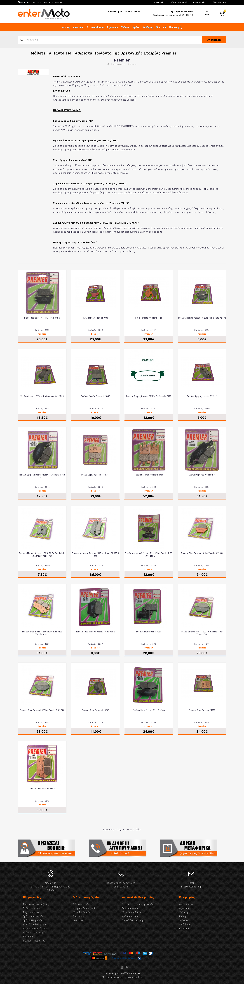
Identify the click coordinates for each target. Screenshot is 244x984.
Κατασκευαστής (119, 64)
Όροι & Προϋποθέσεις (35, 928)
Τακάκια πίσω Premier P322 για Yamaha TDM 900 (42, 710)
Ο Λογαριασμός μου (83, 904)
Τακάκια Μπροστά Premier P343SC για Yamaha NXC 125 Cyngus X (148, 554)
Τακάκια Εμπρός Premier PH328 (148, 474)
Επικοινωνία (199, 2)
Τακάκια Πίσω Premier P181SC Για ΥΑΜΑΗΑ (95, 631)
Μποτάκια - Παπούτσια (134, 912)
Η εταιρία (28, 936)
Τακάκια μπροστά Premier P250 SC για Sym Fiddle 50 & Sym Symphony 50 (42, 554)
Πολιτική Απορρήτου (34, 940)
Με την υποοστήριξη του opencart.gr (122, 977)
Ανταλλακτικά (80, 27)
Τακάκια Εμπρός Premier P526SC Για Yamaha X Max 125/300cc (42, 476)
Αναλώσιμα (97, 27)
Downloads (79, 920)
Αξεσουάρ (112, 27)
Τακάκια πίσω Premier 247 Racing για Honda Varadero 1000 (42, 633)
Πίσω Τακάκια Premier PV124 (148, 318)
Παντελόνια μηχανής (133, 920)
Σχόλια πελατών (218, 2)
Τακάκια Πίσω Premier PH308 (202, 710)
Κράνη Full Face (130, 916)
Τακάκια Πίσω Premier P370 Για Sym (148, 710)
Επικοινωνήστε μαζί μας (36, 904)
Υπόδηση (148, 27)
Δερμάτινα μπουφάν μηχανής (137, 904)
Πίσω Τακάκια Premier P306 (95, 318)
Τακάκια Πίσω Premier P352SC (95, 710)
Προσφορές (175, 27)
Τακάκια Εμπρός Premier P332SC (202, 396)
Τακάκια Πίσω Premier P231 (148, 631)
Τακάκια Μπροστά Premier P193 (202, 474)
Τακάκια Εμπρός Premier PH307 (95, 474)
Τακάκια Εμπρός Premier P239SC (95, 396)
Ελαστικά (161, 27)
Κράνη (136, 27)
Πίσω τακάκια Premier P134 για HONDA (42, 318)
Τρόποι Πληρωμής (32, 920)
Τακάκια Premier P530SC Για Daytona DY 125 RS (42, 396)
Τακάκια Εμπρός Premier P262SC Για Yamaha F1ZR (148, 396)
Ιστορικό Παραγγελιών (85, 908)
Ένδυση (125, 27)
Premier (133, 64)
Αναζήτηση (212, 39)
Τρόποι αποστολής (178, 2)
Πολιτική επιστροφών (34, 932)
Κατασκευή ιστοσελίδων (122, 973)
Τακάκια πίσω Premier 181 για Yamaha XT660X (202, 553)
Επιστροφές (79, 916)
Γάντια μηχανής (130, 908)
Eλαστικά (184, 928)
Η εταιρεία (159, 2)
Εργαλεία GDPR (31, 912)
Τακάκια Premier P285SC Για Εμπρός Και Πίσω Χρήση (202, 318)
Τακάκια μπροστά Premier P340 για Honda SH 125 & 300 (95, 554)
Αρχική (66, 27)
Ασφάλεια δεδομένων (35, 924)
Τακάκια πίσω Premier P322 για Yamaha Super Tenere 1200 (202, 633)
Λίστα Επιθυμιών (82, 912)
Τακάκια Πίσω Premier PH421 (42, 788)
